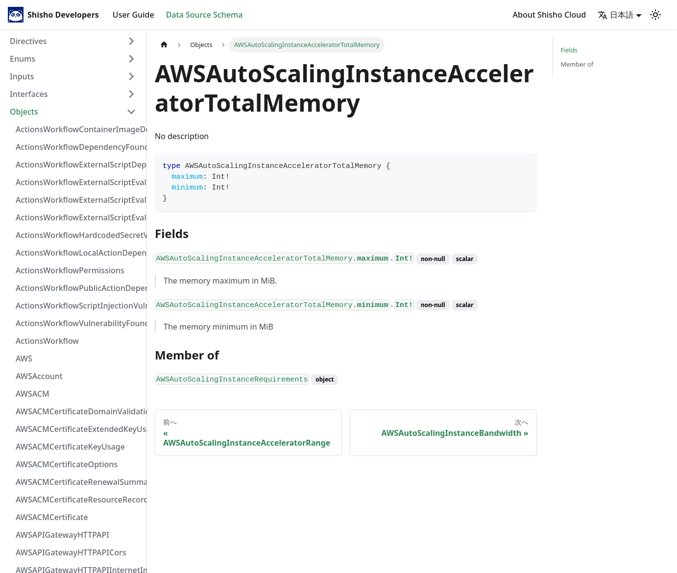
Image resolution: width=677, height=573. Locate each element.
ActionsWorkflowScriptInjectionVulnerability (79, 305)
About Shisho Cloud (549, 14)
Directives (28, 41)
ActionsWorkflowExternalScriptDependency (79, 164)
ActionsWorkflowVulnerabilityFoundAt (79, 323)
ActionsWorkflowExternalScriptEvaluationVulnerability (79, 217)
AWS (24, 358)
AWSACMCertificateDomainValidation (79, 411)
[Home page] (164, 44)
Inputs (22, 76)
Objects (24, 111)
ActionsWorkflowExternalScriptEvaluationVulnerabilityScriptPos (79, 199)
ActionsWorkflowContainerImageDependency (79, 129)
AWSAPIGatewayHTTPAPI (62, 534)
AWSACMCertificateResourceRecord (79, 499)
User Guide (133, 14)
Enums (22, 58)
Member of (577, 64)
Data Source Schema (204, 14)
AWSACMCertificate (52, 517)
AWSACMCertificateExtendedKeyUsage (79, 429)
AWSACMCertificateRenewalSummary (79, 482)
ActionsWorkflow (47, 340)
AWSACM (32, 393)
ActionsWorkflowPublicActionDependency (79, 288)
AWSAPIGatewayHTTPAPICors (71, 552)
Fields (569, 50)
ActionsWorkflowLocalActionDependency (79, 252)
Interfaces (29, 94)
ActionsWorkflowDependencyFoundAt (79, 147)
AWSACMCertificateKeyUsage (70, 446)
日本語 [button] (615, 14)
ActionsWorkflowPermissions (70, 270)
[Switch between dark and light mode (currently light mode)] (655, 15)
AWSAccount (39, 376)
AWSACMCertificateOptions (67, 464)
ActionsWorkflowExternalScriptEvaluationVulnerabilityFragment (79, 182)
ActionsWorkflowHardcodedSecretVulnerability (79, 235)
